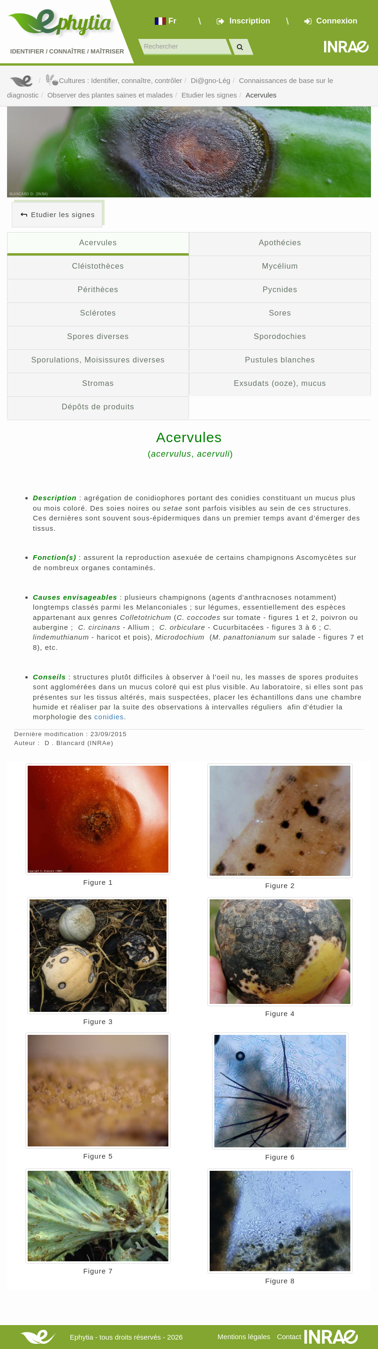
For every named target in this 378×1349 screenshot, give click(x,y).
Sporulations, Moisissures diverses (98, 359)
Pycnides (280, 289)
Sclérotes (98, 313)
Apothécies (280, 242)
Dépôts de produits (98, 406)
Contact (289, 1337)
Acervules (261, 95)
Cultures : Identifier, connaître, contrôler (113, 80)
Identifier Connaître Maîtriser (67, 51)
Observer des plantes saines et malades (110, 95)
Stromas (98, 383)
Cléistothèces (98, 266)
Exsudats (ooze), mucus (280, 383)
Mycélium (280, 266)
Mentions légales (244, 1337)
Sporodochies (280, 336)
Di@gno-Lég (210, 80)
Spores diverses (98, 336)
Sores (280, 313)
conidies (109, 717)
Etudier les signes (209, 95)
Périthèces (97, 289)
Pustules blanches (280, 359)
